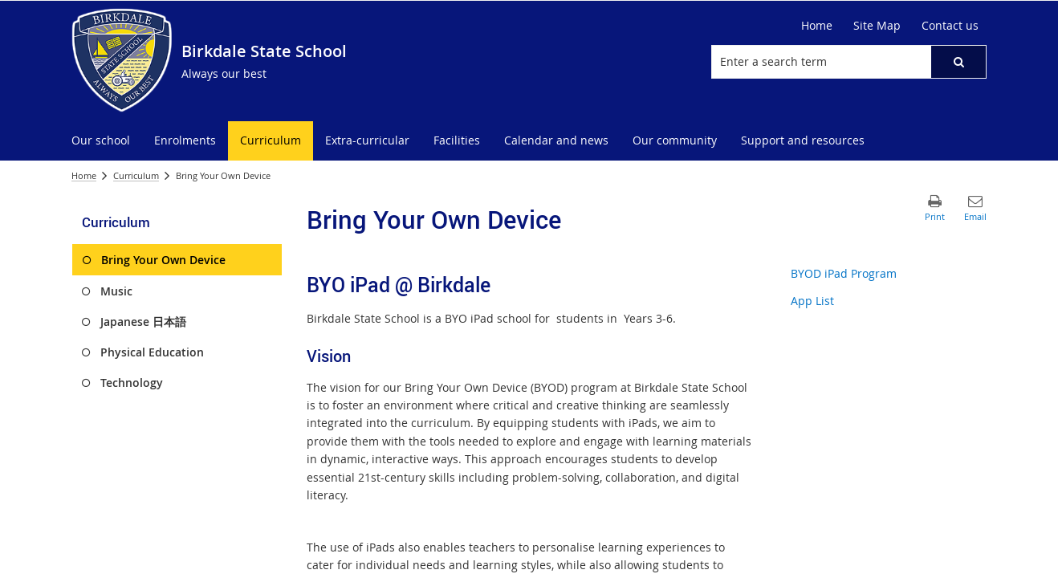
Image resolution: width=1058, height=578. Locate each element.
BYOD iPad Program (844, 273)
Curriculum (136, 175)
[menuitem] (100, 141)
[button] (958, 62)
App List (812, 300)
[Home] (816, 26)
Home (83, 175)
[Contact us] (950, 26)
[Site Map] (877, 26)
